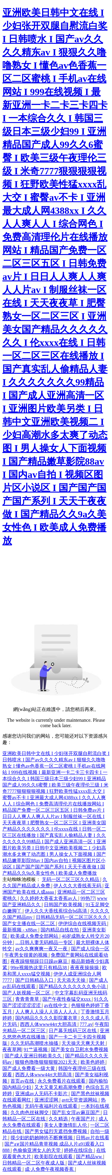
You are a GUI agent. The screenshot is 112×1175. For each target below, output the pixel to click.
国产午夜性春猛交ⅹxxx (67, 999)
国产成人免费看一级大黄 (29, 1068)
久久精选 (59, 1118)
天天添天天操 (72, 980)
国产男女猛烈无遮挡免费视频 (56, 1131)
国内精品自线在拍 (60, 929)
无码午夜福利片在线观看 (52, 1106)
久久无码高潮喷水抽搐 (34, 1043)
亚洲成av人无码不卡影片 (42, 1093)
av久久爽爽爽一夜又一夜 (42, 948)
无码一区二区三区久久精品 (71, 879)
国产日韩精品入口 (35, 980)
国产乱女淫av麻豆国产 (76, 1112)
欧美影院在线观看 (54, 1156)
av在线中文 (56, 1005)
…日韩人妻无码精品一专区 (44, 942)
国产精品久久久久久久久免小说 (73, 986)
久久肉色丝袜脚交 (30, 1112)
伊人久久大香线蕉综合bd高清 (56, 910)
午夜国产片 (83, 1118)
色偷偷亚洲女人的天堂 (37, 1150)
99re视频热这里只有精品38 (39, 967)
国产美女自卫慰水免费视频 (79, 1049)
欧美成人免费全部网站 (34, 936)
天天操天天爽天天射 (84, 1043)
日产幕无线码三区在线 (73, 1030)
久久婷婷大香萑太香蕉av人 (49, 898)
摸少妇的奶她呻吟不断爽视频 (42, 1137)
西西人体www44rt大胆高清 (48, 1024)
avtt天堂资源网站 (80, 1099)
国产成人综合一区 (90, 948)
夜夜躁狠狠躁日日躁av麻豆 (39, 961)
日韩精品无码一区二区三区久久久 (72, 917)
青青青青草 (27, 999)
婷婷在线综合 (79, 1150)
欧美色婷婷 (93, 1062)
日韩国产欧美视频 (63, 904)
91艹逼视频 (36, 1049)
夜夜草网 (12, 1049)
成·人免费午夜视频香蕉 (50, 1169)
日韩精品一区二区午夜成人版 (34, 1162)
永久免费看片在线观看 (62, 1081)
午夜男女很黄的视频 (26, 955)
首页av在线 (22, 1081)
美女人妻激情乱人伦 (66, 1125)
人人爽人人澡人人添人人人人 (47, 1011)
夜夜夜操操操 (85, 967)
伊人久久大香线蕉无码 (77, 885)
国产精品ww (89, 1156)
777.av (86, 1024)
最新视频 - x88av (20, 929)
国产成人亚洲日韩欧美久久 (33, 1055)
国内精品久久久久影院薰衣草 (47, 1018)
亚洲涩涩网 (46, 1099)
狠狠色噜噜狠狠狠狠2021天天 (46, 1062)
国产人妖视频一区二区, (27, 992)
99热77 (88, 898)
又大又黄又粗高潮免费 (58, 1087)
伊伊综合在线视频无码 (82, 923)
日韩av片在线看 (92, 1137)
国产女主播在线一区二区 (29, 923)
